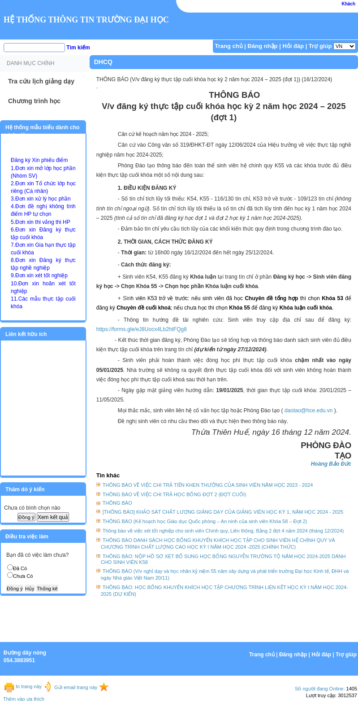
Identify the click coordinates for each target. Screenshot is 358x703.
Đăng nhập (263, 46)
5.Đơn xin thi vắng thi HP (40, 222)
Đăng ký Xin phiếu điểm (39, 160)
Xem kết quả (53, 517)
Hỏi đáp (293, 46)
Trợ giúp (320, 46)
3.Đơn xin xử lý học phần (41, 199)
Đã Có (20, 568)
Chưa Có (23, 576)
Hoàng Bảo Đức (331, 464)
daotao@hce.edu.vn (309, 410)
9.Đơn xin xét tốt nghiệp (39, 275)
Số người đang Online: (320, 688)
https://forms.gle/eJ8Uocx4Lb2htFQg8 (141, 329)
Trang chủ (229, 46)
